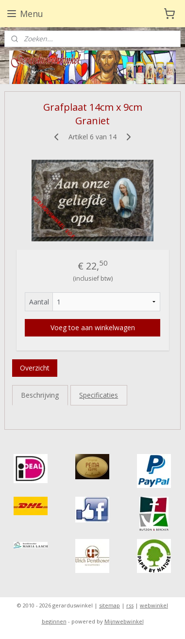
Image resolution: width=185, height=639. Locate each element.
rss (130, 605)
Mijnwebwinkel (124, 621)
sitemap (109, 605)
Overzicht (35, 367)
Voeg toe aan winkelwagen (92, 327)
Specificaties (98, 395)
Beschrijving (40, 395)
